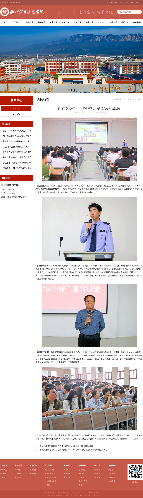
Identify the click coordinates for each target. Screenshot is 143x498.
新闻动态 (16, 108)
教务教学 (65, 22)
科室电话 (111, 473)
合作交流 (111, 481)
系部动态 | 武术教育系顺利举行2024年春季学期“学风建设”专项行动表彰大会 (75, 450)
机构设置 (30, 22)
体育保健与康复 (50, 477)
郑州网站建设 (95, 495)
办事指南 (111, 477)
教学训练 (67, 473)
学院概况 (3, 470)
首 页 (6, 22)
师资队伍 (67, 470)
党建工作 (77, 22)
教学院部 (18, 477)
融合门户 (139, 2)
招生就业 (89, 22)
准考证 (81, 485)
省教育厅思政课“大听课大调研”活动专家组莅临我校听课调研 (69, 446)
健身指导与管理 (50, 481)
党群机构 (18, 470)
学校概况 (18, 22)
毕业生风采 (83, 481)
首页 (124, 99)
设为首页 (121, 2)
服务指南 (137, 22)
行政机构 (18, 473)
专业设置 (53, 22)
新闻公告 (42, 22)
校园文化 (125, 22)
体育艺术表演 (50, 473)
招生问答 (82, 473)
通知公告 (16, 114)
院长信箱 (111, 470)
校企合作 (101, 22)
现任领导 (3, 473)
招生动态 (82, 470)
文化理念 (3, 477)
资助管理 (113, 22)
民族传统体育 (50, 470)
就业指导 (82, 477)
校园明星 (97, 473)
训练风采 (97, 477)
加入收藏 (130, 2)
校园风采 (97, 470)
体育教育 (48, 485)
